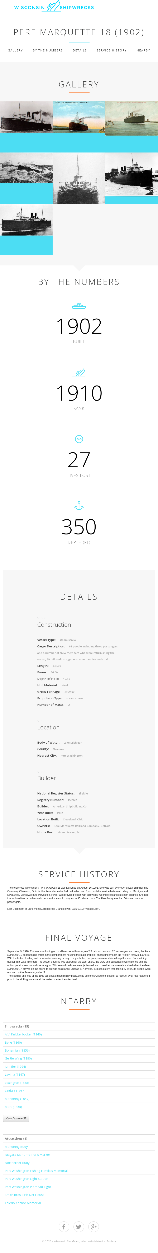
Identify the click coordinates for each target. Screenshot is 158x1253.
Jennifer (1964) (15, 1066)
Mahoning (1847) (17, 1099)
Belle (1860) (13, 1042)
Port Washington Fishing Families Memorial (36, 1170)
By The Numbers (48, 50)
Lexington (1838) (17, 1082)
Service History (112, 50)
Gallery (15, 50)
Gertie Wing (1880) (18, 1058)
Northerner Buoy (17, 1163)
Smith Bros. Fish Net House (24, 1195)
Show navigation (153, 8)
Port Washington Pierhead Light (28, 1187)
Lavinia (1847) (15, 1074)
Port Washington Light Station (26, 1178)
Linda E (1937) (15, 1090)
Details (80, 50)
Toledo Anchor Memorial (23, 1203)
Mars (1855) (13, 1106)
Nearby (143, 50)
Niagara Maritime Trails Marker (27, 1154)
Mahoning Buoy (16, 1146)
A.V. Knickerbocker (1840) (23, 1034)
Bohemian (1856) (17, 1050)
